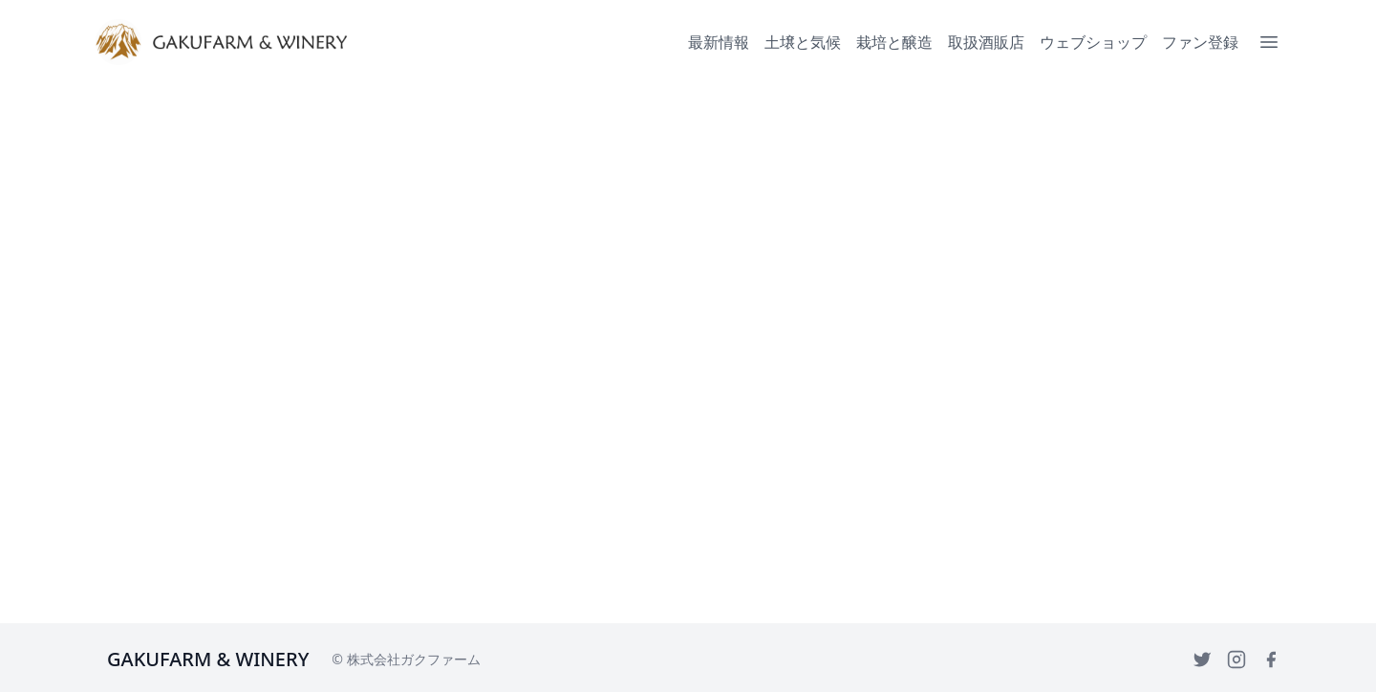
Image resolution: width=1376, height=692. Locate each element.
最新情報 (718, 42)
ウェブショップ (1093, 42)
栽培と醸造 (894, 42)
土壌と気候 (802, 42)
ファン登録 (1200, 42)
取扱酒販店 (986, 42)
